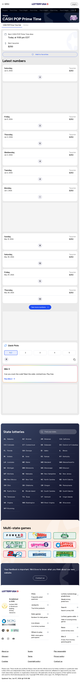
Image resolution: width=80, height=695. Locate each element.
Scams (30, 651)
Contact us (40, 578)
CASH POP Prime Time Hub (12, 25)
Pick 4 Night (44, 10)
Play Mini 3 (9, 379)
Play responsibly (60, 651)
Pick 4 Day (33, 10)
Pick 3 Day (13, 10)
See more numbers (40, 307)
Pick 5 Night (64, 10)
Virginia (5, 10)
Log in (74, 4)
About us (5, 651)
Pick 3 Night (24, 10)
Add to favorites (40, 54)
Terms (30, 656)
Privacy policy (59, 656)
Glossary (5, 656)
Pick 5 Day (54, 10)
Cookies (5, 661)
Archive (25, 25)
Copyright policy (34, 661)
